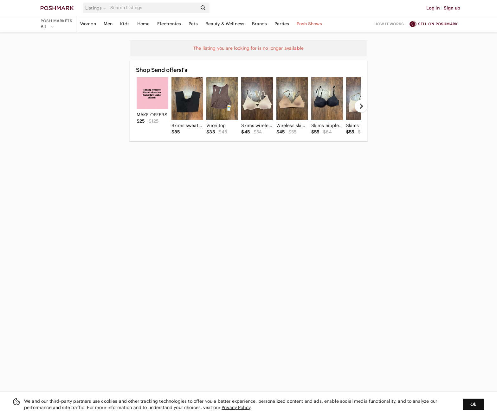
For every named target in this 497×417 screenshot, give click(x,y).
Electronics (169, 24)
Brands (259, 24)
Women (88, 24)
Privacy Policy (236, 407)
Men (108, 24)
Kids (125, 24)
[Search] (153, 8)
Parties (281, 24)
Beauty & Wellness (225, 24)
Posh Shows (309, 24)
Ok (473, 404)
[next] (361, 106)
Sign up (452, 8)
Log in (433, 8)
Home (143, 24)
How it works (389, 24)
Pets (193, 24)
